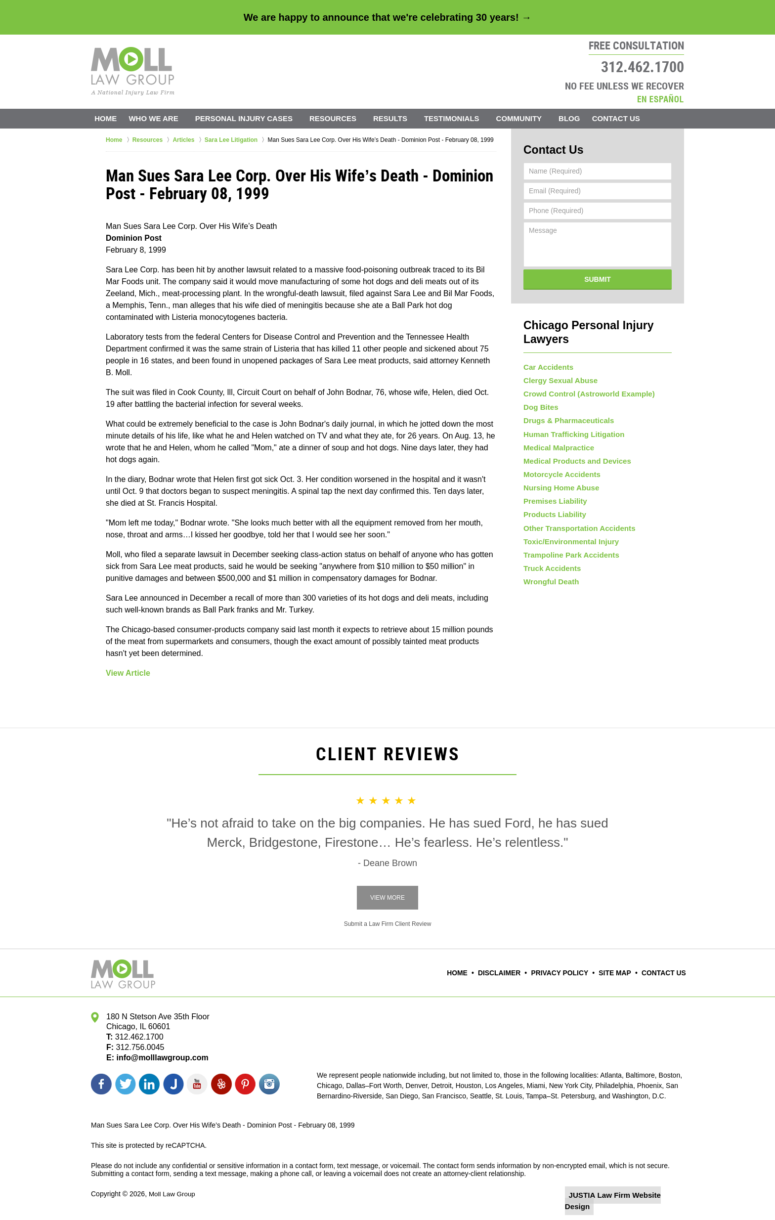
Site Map (619, 973)
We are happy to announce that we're (387, 17)
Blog (579, 118)
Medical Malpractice (556, 444)
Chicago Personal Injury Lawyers (597, 322)
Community (529, 118)
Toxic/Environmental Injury (567, 554)
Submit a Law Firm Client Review (387, 923)
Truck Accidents (550, 586)
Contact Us (630, 118)
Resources (342, 118)
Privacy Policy (567, 973)
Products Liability (552, 523)
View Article (128, 673)
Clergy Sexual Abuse (557, 366)
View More (387, 897)
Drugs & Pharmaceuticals (565, 413)
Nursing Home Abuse (558, 491)
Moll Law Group (173, 1194)
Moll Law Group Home (132, 71)
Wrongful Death (549, 602)
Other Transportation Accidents (575, 538)
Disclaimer (511, 973)
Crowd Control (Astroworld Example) (584, 381)
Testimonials (461, 118)
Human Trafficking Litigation (570, 429)
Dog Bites (539, 397)
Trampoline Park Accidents (567, 570)
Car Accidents (546, 350)
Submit (597, 277)
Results (400, 118)
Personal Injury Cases (253, 118)
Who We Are (163, 118)
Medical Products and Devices (573, 460)
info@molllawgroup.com (158, 1057)
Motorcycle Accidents (559, 475)
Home (110, 118)
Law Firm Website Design (631, 1195)
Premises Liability (552, 507)
